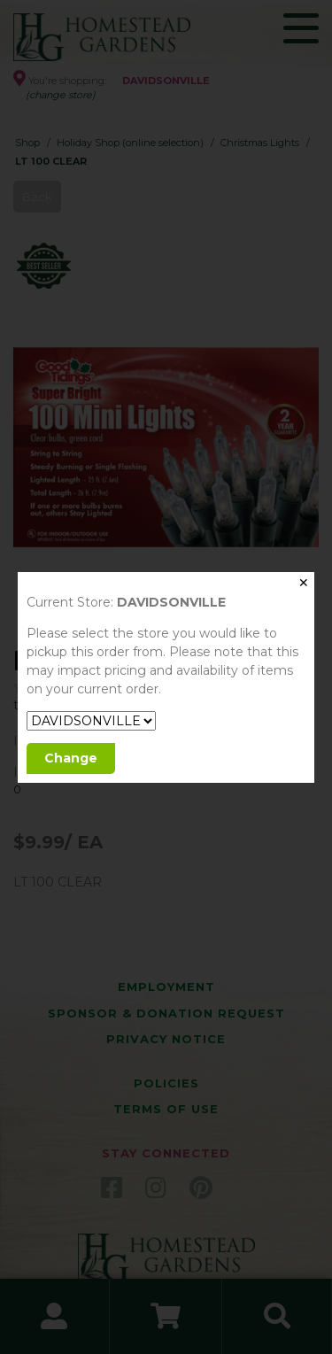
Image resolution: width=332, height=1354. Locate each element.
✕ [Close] (303, 583)
